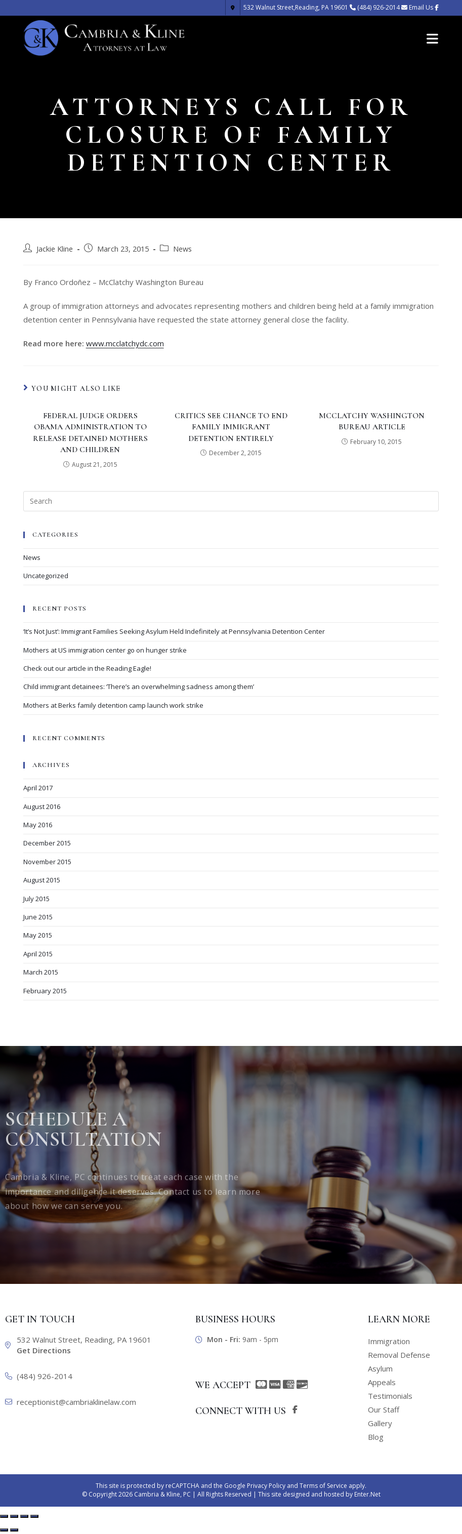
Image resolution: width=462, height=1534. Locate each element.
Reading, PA (286, 7)
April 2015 (38, 953)
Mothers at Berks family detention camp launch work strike (113, 705)
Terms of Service (323, 1485)
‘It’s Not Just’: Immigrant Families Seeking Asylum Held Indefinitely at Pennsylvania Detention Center (174, 631)
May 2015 (37, 935)
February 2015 (45, 990)
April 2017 (38, 787)
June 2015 (38, 916)
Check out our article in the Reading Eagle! (87, 668)
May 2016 (37, 824)
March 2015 (40, 972)
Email (421, 7)
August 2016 (41, 806)
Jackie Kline (54, 249)
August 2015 (41, 879)
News (182, 249)
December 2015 (47, 842)
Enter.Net (367, 1494)
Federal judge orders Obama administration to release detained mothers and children (90, 433)
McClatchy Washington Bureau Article (372, 421)
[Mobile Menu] (433, 38)
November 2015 (47, 861)
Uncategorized (45, 575)
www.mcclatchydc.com (125, 343)
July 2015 (36, 898)
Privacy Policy (266, 1485)
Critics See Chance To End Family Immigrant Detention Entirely (231, 427)
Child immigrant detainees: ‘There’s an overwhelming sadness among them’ (138, 686)
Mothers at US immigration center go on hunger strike (105, 650)
